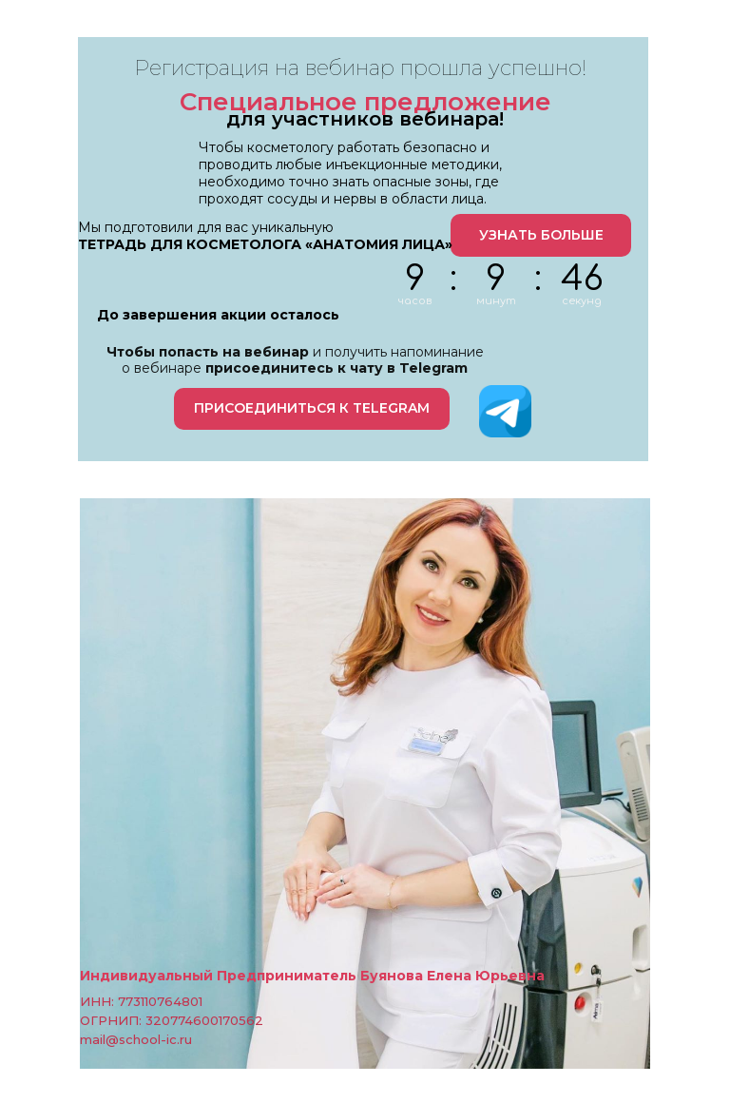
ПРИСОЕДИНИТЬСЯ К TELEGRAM (312, 407)
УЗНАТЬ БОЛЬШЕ (541, 234)
